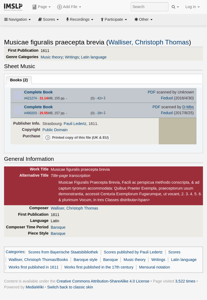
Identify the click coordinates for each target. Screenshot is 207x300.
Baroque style (85, 259)
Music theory (52, 57)
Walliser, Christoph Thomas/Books (38, 259)
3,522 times (185, 281)
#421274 (30, 98)
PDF (152, 92)
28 (99, 113)
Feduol (167, 98)
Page (41, 7)
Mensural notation (154, 267)
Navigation (17, 19)
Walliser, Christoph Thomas (148, 42)
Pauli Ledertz (75, 123)
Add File (69, 7)
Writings (72, 57)
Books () (19, 80)
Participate (114, 19)
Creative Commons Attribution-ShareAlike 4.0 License (103, 281)
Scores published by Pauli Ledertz (133, 252)
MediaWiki (35, 287)
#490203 (30, 113)
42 (99, 98)
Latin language (94, 57)
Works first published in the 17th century (98, 267)
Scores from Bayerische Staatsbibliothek (63, 252)
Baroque (58, 227)
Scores (48, 19)
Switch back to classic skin (70, 287)
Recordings (79, 19)
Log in (192, 7)
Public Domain (55, 130)
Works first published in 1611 (33, 267)
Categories (15, 252)
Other (143, 19)
